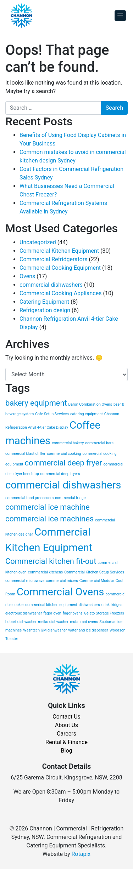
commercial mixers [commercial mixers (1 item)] (62, 580)
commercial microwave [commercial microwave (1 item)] (24, 580)
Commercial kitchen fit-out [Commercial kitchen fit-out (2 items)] (50, 561)
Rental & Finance (66, 742)
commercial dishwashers (51, 284)
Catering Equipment (44, 301)
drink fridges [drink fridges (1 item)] (111, 604)
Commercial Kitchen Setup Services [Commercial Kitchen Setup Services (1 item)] (94, 572)
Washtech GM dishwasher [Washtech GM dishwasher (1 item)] (45, 630)
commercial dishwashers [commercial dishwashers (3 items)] (63, 485)
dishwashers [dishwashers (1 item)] (89, 604)
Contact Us (66, 716)
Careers (66, 733)
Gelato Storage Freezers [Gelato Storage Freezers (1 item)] (104, 613)
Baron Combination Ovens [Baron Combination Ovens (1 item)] (90, 404)
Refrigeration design (45, 310)
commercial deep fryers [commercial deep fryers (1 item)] (60, 473)
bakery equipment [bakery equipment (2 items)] (36, 403)
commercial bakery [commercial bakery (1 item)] (68, 443)
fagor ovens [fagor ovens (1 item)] (73, 613)
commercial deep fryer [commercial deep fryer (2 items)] (63, 462)
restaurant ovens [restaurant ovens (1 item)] (84, 621)
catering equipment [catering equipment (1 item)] (86, 414)
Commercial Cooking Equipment (60, 267)
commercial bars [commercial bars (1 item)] (99, 443)
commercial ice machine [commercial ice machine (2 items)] (47, 507)
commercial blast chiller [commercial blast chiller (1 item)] (25, 453)
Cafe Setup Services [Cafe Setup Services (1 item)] (52, 414)
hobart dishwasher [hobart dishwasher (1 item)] (21, 621)
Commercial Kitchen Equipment (59, 250)
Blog (66, 750)
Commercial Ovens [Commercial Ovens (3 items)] (60, 592)
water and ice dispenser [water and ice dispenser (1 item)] (88, 630)
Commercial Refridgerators (54, 259)
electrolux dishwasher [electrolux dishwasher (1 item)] (23, 613)
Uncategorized (38, 242)
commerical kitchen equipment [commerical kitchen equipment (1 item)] (51, 604)
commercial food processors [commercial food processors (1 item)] (29, 498)
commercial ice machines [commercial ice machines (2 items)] (49, 518)
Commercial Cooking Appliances (60, 293)
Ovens (27, 276)
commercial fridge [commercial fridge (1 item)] (70, 498)
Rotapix (80, 854)
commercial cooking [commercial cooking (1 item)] (64, 453)
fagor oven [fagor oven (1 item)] (52, 613)
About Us (66, 725)
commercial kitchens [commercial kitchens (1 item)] (45, 572)
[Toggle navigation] (120, 15)
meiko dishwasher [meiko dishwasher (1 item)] (53, 621)
